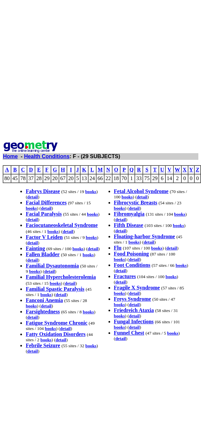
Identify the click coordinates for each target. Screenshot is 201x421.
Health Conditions (47, 156)
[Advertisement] (69, 71)
